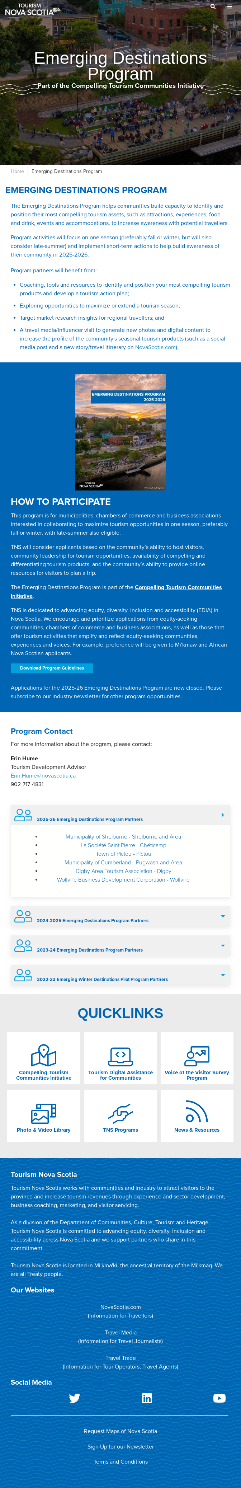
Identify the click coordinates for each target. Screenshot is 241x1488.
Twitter (47, 1400)
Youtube (192, 1400)
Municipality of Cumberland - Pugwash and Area (123, 862)
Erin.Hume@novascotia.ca (43, 775)
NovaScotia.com (155, 347)
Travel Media (121, 1332)
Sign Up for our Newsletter (121, 1446)
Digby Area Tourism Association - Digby (123, 871)
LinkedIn (119, 1400)
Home (17, 171)
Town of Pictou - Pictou (123, 854)
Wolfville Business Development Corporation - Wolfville (123, 879)
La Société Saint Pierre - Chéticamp (123, 845)
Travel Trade (120, 1358)
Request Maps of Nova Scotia (120, 1431)
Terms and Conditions (121, 1461)
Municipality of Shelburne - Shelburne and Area (123, 836)
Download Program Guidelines (52, 668)
